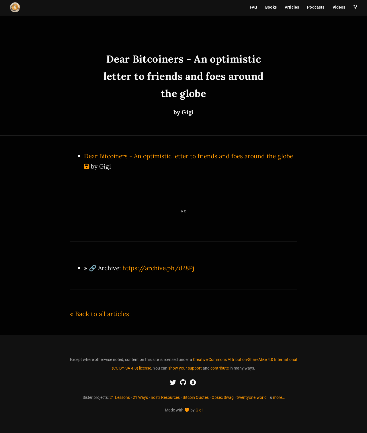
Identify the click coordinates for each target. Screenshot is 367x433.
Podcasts (315, 7)
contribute (219, 368)
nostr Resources (165, 397)
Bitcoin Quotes (196, 397)
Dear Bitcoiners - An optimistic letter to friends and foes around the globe (188, 156)
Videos (339, 7)
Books (271, 7)
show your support (185, 368)
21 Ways (140, 397)
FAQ (253, 7)
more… (279, 397)
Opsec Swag (223, 397)
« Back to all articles (99, 314)
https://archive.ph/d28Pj (158, 268)
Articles (292, 7)
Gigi (199, 410)
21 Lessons (120, 397)
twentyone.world (252, 397)
